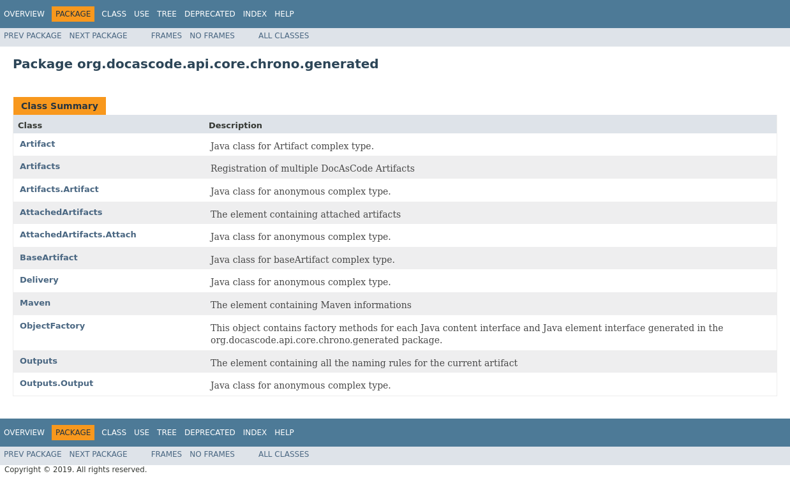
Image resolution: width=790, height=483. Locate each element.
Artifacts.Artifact (59, 189)
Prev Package (33, 35)
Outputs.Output (56, 383)
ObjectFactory (52, 326)
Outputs (38, 361)
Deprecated (209, 14)
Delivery (39, 280)
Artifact (38, 144)
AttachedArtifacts (61, 212)
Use (141, 14)
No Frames (212, 35)
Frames (167, 35)
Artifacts (40, 166)
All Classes (283, 35)
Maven (35, 303)
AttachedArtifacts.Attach (78, 234)
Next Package (99, 35)
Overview (24, 14)
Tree (167, 14)
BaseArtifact (49, 257)
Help (284, 14)
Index (255, 14)
